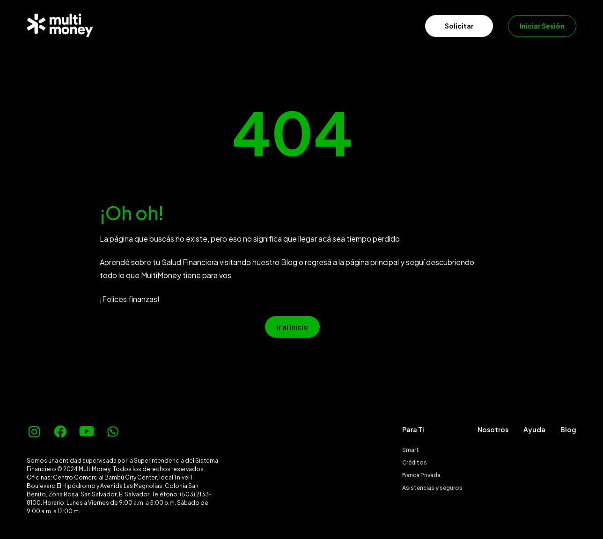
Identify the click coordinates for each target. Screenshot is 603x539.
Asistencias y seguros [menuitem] (432, 487)
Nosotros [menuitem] (493, 429)
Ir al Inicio (292, 327)
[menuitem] (115, 25)
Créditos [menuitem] (414, 462)
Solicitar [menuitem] (459, 26)
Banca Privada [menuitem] (421, 475)
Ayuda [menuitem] (534, 429)
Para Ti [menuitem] (413, 429)
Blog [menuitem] (568, 429)
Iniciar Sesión (542, 26)
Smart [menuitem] (410, 449)
